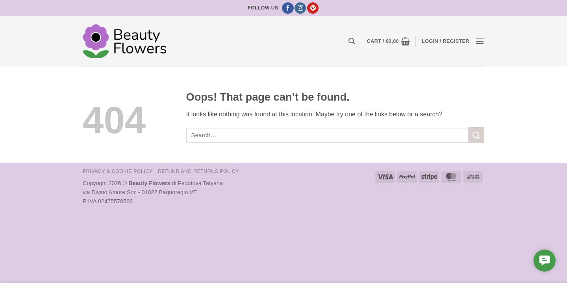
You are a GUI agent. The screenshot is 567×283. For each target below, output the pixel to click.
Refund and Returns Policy (198, 171)
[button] (351, 41)
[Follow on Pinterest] (313, 8)
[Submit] (476, 135)
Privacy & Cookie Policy (117, 171)
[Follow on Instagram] (300, 8)
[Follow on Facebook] (287, 8)
